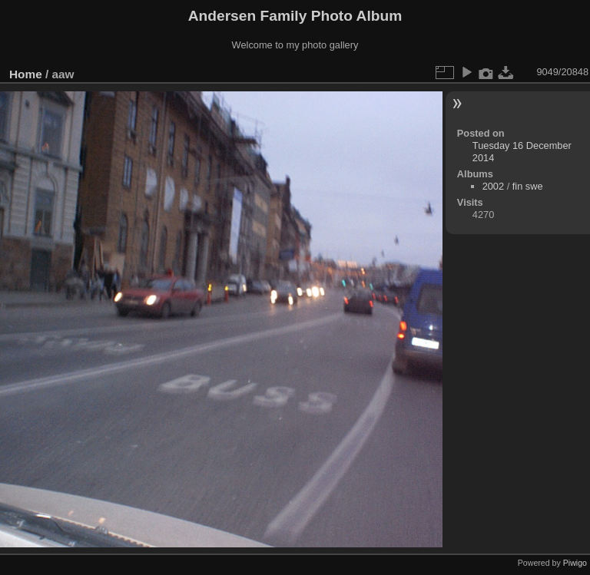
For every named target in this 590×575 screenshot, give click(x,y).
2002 (493, 186)
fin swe (527, 186)
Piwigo (575, 562)
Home (25, 74)
